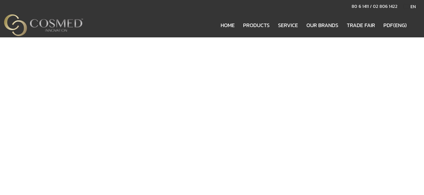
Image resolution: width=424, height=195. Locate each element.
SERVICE (288, 25)
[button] (415, 25)
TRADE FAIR (361, 25)
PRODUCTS (256, 25)
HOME (228, 25)
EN (410, 6)
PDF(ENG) (395, 25)
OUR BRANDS (322, 25)
